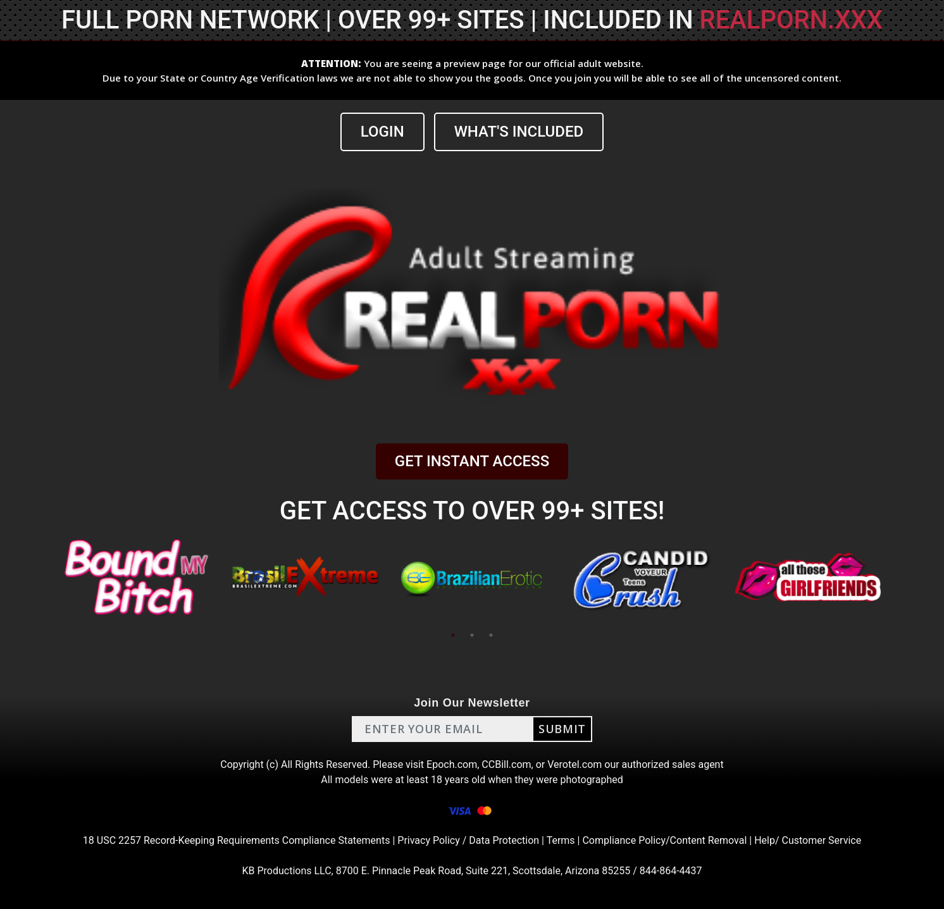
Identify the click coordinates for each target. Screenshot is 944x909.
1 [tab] (453, 635)
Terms (561, 840)
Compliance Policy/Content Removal (664, 840)
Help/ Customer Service (807, 840)
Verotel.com (574, 764)
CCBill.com (506, 764)
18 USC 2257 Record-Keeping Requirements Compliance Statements (236, 840)
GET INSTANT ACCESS (472, 461)
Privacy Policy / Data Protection (468, 840)
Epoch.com (451, 764)
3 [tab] (491, 635)
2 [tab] (472, 635)
